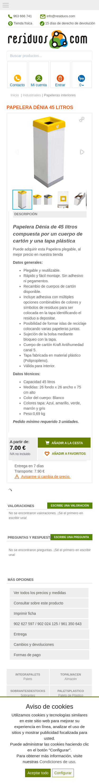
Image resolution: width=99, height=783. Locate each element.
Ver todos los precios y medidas (40, 593)
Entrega (20, 634)
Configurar (63, 773)
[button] (82, 119)
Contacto (17, 80)
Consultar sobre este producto (38, 603)
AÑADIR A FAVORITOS (64, 453)
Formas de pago (27, 655)
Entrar (60, 80)
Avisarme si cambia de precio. (42, 476)
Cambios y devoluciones (34, 644)
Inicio (15, 95)
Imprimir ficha (25, 613)
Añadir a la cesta (64, 443)
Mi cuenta (39, 80)
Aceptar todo (37, 773)
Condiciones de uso (57, 761)
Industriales (32, 95)
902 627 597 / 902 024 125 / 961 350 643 (48, 624)
